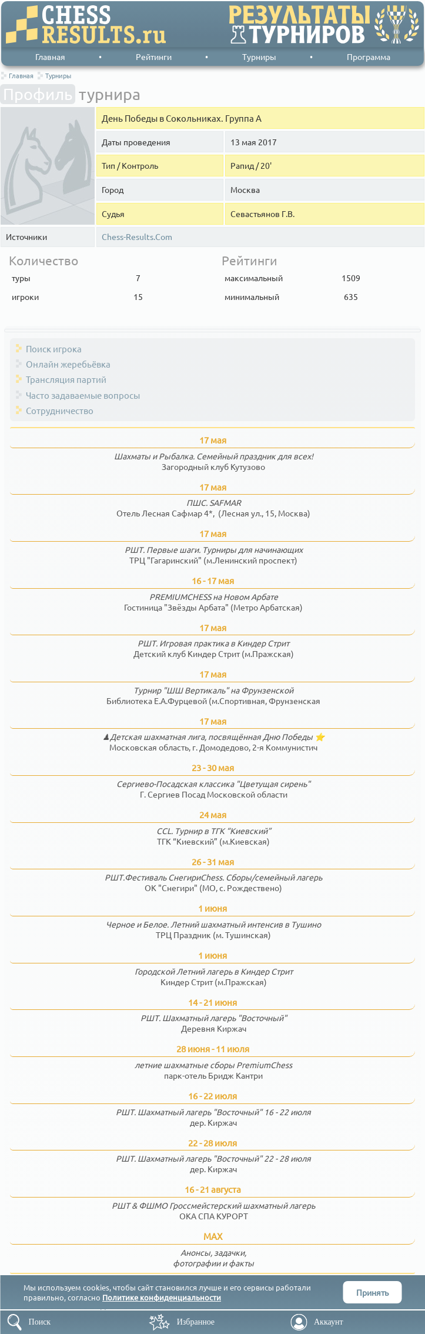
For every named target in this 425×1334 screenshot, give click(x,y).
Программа (368, 56)
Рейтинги (154, 56)
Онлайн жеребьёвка (68, 363)
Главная (50, 56)
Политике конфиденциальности (161, 1297)
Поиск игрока (54, 348)
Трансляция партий (66, 379)
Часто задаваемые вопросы (83, 395)
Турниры (259, 56)
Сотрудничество (59, 410)
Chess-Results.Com (137, 237)
